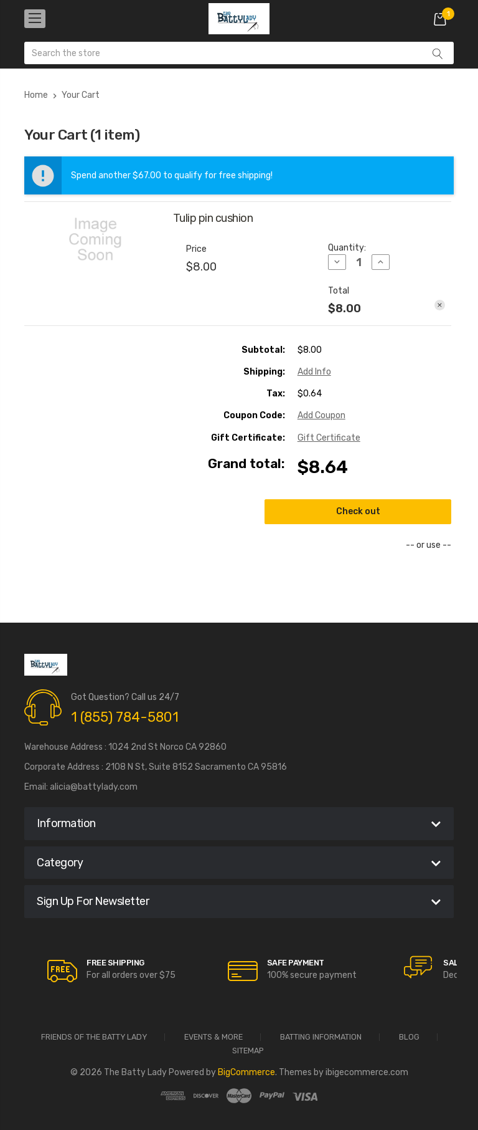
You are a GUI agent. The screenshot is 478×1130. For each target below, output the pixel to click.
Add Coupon (321, 415)
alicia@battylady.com (94, 787)
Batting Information (321, 1037)
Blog (409, 1037)
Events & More (213, 1037)
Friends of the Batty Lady (94, 1037)
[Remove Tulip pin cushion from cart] (439, 305)
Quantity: (347, 247)
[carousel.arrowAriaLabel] (62, 971)
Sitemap (248, 1051)
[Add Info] (314, 372)
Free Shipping (115, 962)
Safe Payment (295, 962)
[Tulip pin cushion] (359, 262)
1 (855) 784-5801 (125, 717)
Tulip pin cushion (213, 218)
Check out (358, 511)
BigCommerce (246, 1072)
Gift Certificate (329, 438)
